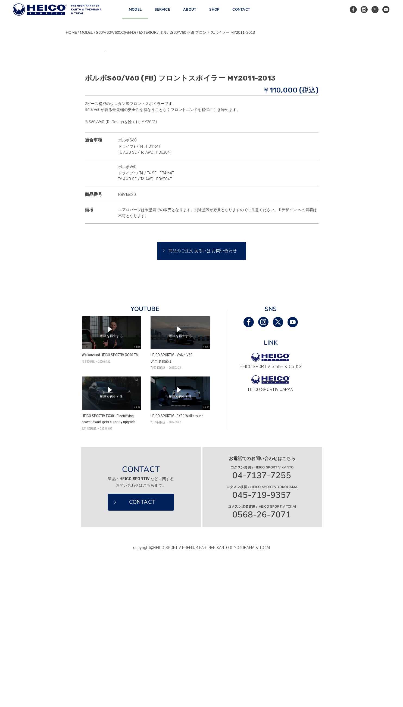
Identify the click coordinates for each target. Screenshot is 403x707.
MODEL (135, 13)
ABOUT (189, 13)
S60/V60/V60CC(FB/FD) (116, 32)
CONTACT (241, 13)
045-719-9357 (261, 642)
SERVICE (162, 13)
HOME (71, 32)
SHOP (214, 13)
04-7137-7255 (261, 622)
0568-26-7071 (261, 661)
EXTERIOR (148, 32)
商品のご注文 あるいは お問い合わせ (202, 397)
